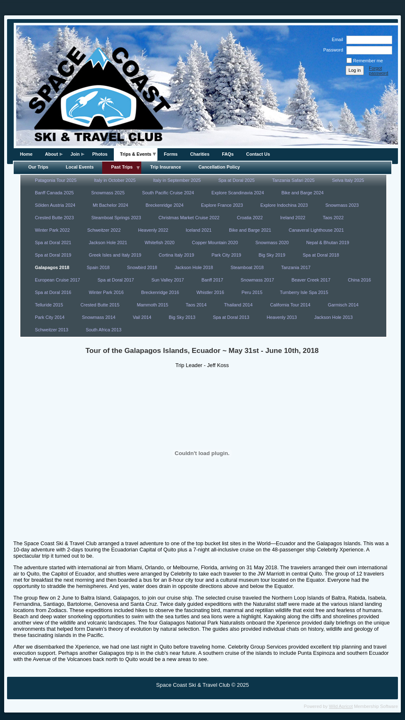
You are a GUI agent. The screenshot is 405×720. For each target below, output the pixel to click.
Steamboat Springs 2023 (116, 217)
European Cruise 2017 (57, 279)
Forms (170, 154)
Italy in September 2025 (177, 180)
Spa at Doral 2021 (53, 242)
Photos (100, 154)
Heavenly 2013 (282, 317)
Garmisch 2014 (343, 304)
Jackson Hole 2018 (193, 267)
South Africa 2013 (103, 329)
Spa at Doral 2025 (236, 180)
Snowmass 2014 (98, 317)
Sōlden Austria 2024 (55, 205)
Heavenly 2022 (153, 230)
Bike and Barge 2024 (302, 192)
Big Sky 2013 (182, 317)
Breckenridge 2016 (160, 292)
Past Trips (122, 166)
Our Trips (38, 166)
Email (336, 39)
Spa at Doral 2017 (116, 279)
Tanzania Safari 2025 (293, 180)
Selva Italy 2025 (348, 180)
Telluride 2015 (49, 304)
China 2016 (359, 279)
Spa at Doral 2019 (53, 254)
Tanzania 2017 (296, 267)
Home (26, 154)
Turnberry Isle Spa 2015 (304, 292)
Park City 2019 (226, 254)
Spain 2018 (98, 267)
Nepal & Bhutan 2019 (327, 242)
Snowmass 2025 (108, 192)
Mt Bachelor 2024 (110, 205)
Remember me (368, 60)
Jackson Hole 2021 (108, 242)
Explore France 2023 (222, 205)
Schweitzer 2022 (103, 230)
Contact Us (258, 154)
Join (75, 154)
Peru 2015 (252, 292)
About (51, 154)
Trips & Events (136, 154)
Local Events (79, 166)
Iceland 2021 (198, 230)
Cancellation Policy (219, 166)
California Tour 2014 (290, 304)
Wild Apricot (341, 706)
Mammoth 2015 (152, 304)
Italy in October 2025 (114, 180)
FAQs (227, 154)
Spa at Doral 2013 (231, 317)
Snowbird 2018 (142, 267)
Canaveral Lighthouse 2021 (316, 230)
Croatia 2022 (250, 217)
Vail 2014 (142, 317)
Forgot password (378, 71)
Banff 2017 (212, 279)
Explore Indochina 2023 (284, 205)
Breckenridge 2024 (165, 205)
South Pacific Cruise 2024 (168, 192)
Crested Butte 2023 (54, 217)
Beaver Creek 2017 (311, 279)
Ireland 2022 (292, 217)
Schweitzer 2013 (51, 329)
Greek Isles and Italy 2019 (115, 254)
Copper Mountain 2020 (215, 242)
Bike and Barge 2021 (250, 230)
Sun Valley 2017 (168, 279)
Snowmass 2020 (272, 242)
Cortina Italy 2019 (176, 254)
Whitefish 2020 (159, 242)
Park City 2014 (49, 317)
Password (331, 49)
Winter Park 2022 (52, 230)
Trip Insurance (165, 166)
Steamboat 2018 (247, 267)
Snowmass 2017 (257, 279)
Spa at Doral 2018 (321, 254)
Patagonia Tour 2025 (55, 180)
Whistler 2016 (210, 292)
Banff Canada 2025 (54, 192)
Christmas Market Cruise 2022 (188, 217)
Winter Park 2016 (106, 292)
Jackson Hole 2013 (333, 317)
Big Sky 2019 (272, 254)
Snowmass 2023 (341, 205)
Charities (200, 154)
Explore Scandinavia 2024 (237, 192)
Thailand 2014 (238, 304)
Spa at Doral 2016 (53, 292)
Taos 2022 (333, 217)
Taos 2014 (196, 304)
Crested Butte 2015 (100, 304)
